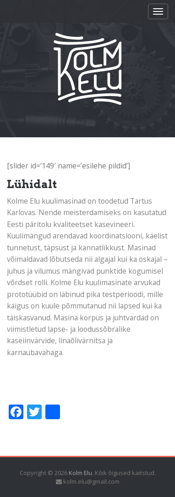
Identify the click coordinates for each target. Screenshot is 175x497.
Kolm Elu (80, 473)
